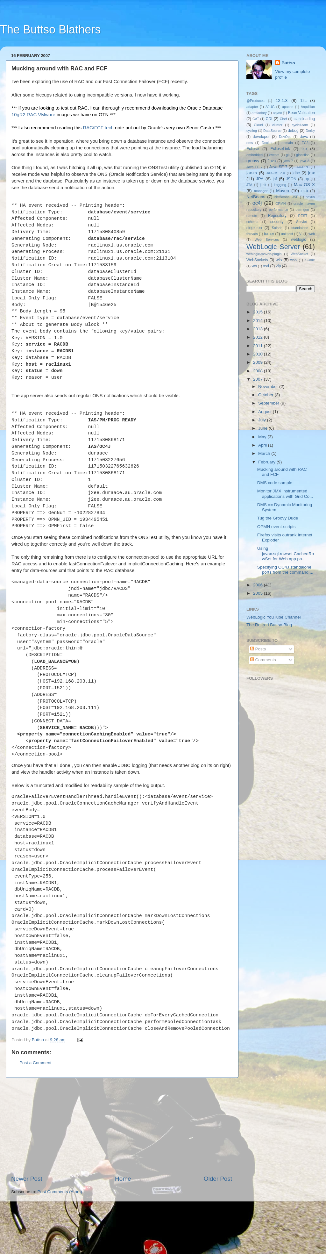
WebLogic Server (273, 247)
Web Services (267, 239)
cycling (251, 131)
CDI (269, 119)
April (263, 445)
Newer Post (26, 1224)
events (274, 155)
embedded (254, 155)
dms (249, 143)
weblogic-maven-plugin (263, 254)
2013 (258, 328)
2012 (258, 337)
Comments (263, 659)
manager (261, 191)
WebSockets (257, 260)
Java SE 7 (278, 167)
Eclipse (252, 149)
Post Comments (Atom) (60, 1237)
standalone (299, 228)
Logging (280, 185)
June (263, 428)
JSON (291, 179)
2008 (258, 371)
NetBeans (255, 196)
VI (300, 234)
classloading (304, 119)
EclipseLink (280, 149)
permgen (302, 209)
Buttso (288, 63)
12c (303, 100)
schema (252, 222)
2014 (258, 320)
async (277, 113)
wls (279, 259)
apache (287, 107)
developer (261, 136)
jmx (311, 172)
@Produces (255, 101)
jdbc (296, 173)
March (264, 453)
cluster (277, 125)
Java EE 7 (254, 167)
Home (123, 1224)
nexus (310, 197)
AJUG (270, 107)
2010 (258, 354)
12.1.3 (282, 100)
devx (304, 136)
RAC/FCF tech (99, 127)
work (294, 260)
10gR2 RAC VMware (33, 114)
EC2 (305, 143)
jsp (307, 179)
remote (251, 216)
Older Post (218, 1224)
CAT (255, 119)
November (268, 386)
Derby (310, 131)
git (287, 155)
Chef (283, 119)
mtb (304, 191)
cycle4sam (300, 125)
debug (293, 130)
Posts (258, 649)
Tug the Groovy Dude (277, 518)
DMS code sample (274, 482)
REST (303, 216)
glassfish (302, 155)
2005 (258, 593)
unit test (287, 234)
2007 (258, 379)
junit (263, 185)
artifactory (259, 113)
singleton (254, 228)
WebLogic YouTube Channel (273, 617)
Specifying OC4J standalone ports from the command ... (285, 570)
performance (278, 209)
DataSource (272, 131)
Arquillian (308, 107)
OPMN (280, 203)
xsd (266, 266)
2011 (258, 345)
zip (278, 266)
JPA (260, 178)
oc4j (257, 203)
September (269, 403)
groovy (252, 160)
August (265, 411)
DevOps (285, 137)
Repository (277, 215)
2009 (258, 362)
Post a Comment (35, 1108)
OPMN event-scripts (276, 526)
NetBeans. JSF (286, 197)
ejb (304, 149)
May (262, 436)
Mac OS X (304, 184)
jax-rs (251, 172)
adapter (252, 107)
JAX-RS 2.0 (275, 173)
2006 (258, 585)
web (311, 234)
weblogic (298, 239)
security (277, 221)
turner (269, 234)
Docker (267, 143)
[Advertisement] (121, 1172)
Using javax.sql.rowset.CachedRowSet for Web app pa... (285, 553)
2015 (258, 312)
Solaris (277, 228)
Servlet (301, 222)
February (267, 462)
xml (254, 266)
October (266, 394)
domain (287, 143)
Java (272, 161)
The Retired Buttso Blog (269, 624)
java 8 (304, 161)
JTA (249, 185)
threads (252, 234)
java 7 (288, 161)
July (262, 420)
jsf (275, 178)
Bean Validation (301, 113)
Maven (282, 190)
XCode (309, 260)
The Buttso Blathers (50, 29)
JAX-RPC (302, 167)
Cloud (258, 125)
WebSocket (299, 254)
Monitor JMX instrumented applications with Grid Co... (285, 493)
